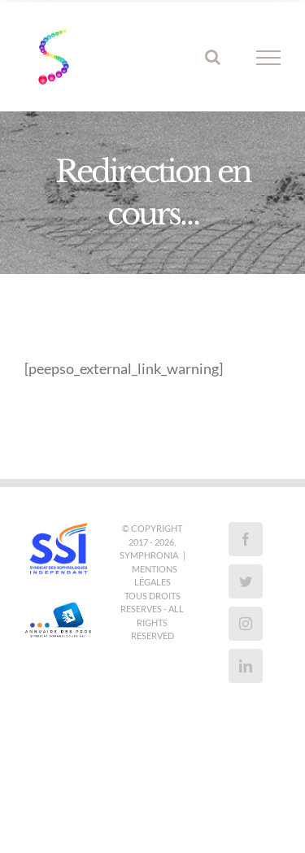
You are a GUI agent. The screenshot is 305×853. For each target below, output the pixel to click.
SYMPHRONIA (149, 555)
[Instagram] (246, 624)
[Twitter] (246, 581)
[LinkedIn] (246, 666)
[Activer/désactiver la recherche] (212, 57)
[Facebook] (246, 539)
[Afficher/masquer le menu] (268, 57)
